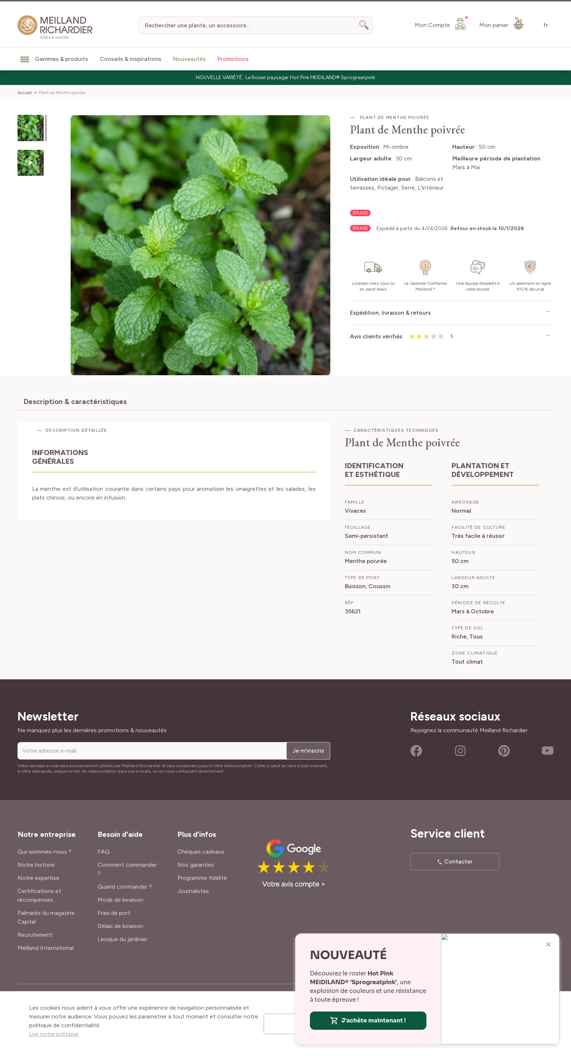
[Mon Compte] (441, 23)
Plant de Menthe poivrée (62, 92)
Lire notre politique (54, 1033)
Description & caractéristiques (75, 401)
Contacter (458, 861)
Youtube (548, 751)
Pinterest (504, 751)
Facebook (416, 751)
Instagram (460, 751)
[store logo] (55, 27)
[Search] (364, 25)
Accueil (24, 92)
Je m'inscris (308, 750)
